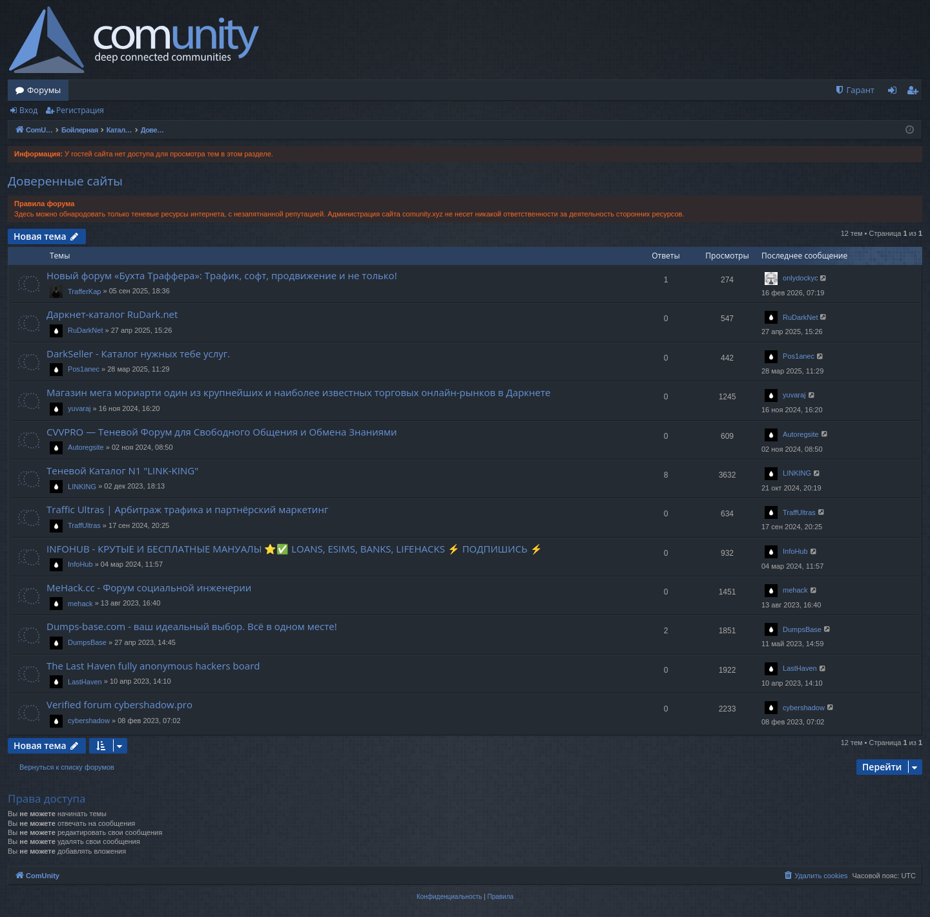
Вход (28, 110)
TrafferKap (84, 291)
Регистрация (80, 110)
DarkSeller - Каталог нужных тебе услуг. (138, 353)
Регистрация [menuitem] (915, 92)
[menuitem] (854, 90)
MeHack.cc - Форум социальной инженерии (148, 587)
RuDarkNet (85, 330)
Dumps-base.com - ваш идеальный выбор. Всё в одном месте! (191, 626)
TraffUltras (84, 525)
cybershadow (89, 720)
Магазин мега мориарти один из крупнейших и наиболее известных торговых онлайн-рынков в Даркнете (298, 392)
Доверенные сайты (65, 181)
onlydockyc (800, 278)
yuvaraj (79, 408)
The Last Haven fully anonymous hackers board (153, 665)
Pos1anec (83, 369)
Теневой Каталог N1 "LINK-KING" (122, 470)
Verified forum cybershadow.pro (119, 704)
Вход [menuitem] (894, 92)
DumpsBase (87, 642)
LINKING (82, 486)
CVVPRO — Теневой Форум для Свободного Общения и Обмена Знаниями (221, 431)
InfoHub (80, 564)
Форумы (44, 90)
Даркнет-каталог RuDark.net (112, 314)
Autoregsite (86, 447)
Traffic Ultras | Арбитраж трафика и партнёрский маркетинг (187, 509)
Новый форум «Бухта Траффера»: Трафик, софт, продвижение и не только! (221, 275)
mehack (80, 603)
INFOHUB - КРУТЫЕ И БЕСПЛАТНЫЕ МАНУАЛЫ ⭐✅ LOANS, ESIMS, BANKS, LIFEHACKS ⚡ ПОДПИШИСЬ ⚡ (294, 548)
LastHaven (85, 682)
